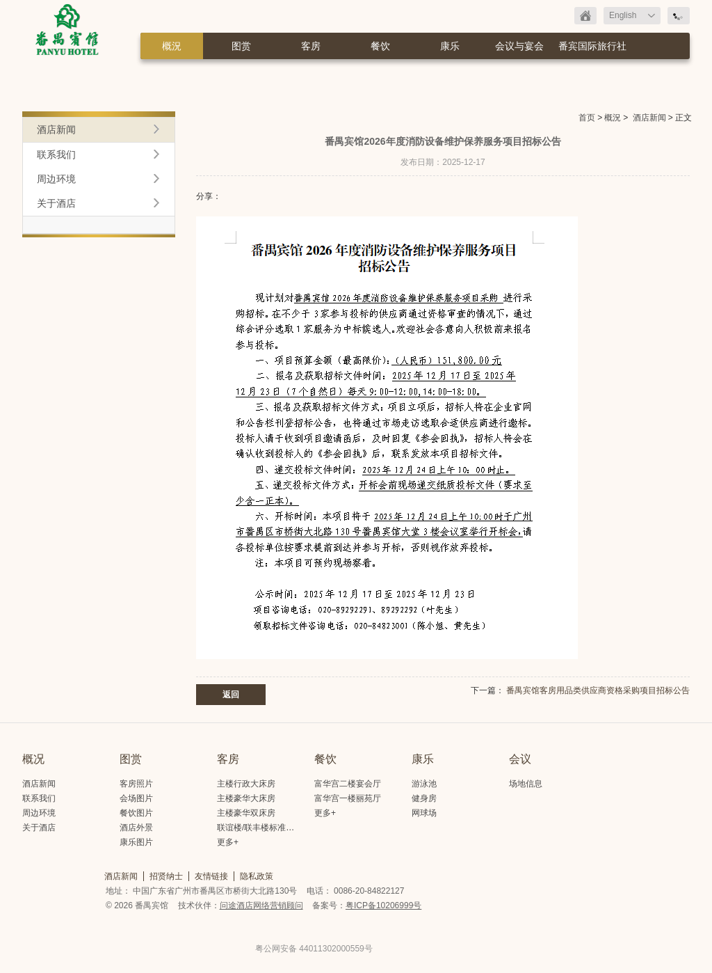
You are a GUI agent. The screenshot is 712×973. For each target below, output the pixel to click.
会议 (520, 759)
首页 (586, 117)
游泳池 (424, 784)
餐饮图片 (136, 813)
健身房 (424, 798)
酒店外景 (136, 827)
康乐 (450, 46)
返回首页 (585, 15)
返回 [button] (230, 694)
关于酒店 (56, 203)
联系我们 (56, 154)
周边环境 (56, 178)
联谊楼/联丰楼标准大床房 (264, 827)
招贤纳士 (166, 876)
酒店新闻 (649, 117)
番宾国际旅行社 (592, 46)
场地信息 (525, 784)
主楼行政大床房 (246, 784)
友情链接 (211, 876)
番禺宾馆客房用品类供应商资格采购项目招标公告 (598, 690)
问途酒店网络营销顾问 (261, 905)
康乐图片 (136, 842)
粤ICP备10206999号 (383, 905)
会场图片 (136, 798)
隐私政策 (256, 876)
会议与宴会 (519, 46)
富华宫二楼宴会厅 (347, 784)
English (622, 15)
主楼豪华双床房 (246, 813)
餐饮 (380, 46)
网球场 (424, 813)
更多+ (227, 842)
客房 (311, 46)
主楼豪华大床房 (246, 798)
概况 (33, 759)
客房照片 (136, 784)
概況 (171, 46)
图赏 (241, 46)
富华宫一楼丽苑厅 (347, 798)
